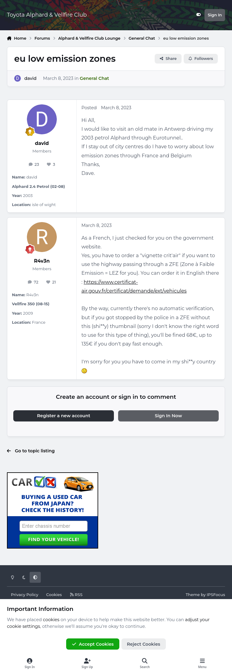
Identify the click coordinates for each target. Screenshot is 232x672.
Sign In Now (168, 415)
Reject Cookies (143, 644)
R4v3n (42, 261)
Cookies (54, 594)
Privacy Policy (24, 594)
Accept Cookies (93, 644)
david (30, 78)
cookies (51, 619)
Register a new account (63, 415)
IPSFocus (216, 594)
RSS (76, 594)
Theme (193, 594)
